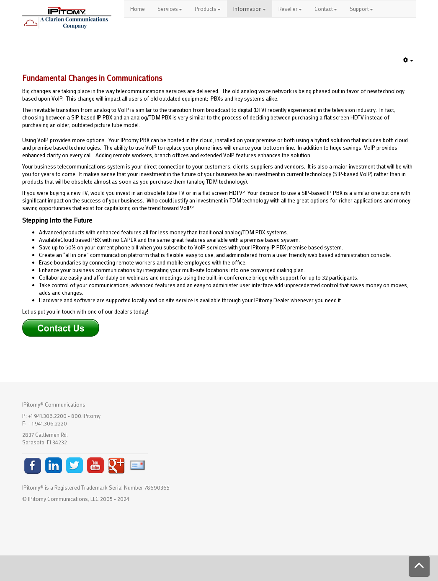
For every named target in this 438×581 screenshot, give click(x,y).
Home (137, 8)
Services (169, 8)
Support (361, 8)
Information (249, 8)
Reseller (290, 8)
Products (208, 8)
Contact (325, 8)
